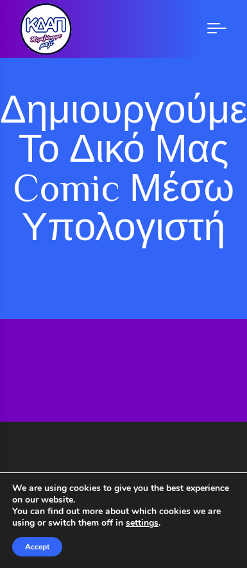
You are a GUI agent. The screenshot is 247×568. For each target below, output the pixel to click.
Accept (37, 547)
